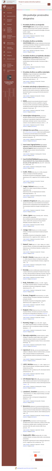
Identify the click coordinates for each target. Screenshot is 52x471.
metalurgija (47, 415)
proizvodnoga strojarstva (31, 132)
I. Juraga (27, 50)
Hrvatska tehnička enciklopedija (10, 7)
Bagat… (26, 384)
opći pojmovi (34, 126)
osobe (33, 155)
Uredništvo (28, 35)
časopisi (33, 431)
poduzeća (33, 111)
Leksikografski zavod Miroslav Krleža (25, 468)
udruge (33, 37)
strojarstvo (25, 37)
